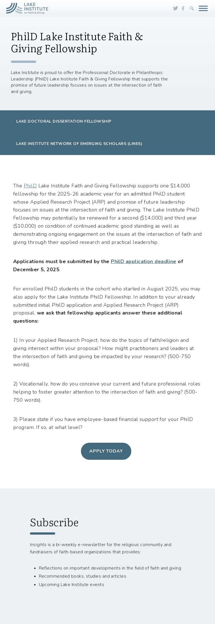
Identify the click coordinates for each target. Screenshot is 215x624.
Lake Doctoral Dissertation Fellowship (63, 121)
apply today (106, 451)
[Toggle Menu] (203, 8)
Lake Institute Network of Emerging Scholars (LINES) (79, 143)
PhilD (30, 185)
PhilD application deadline (143, 261)
